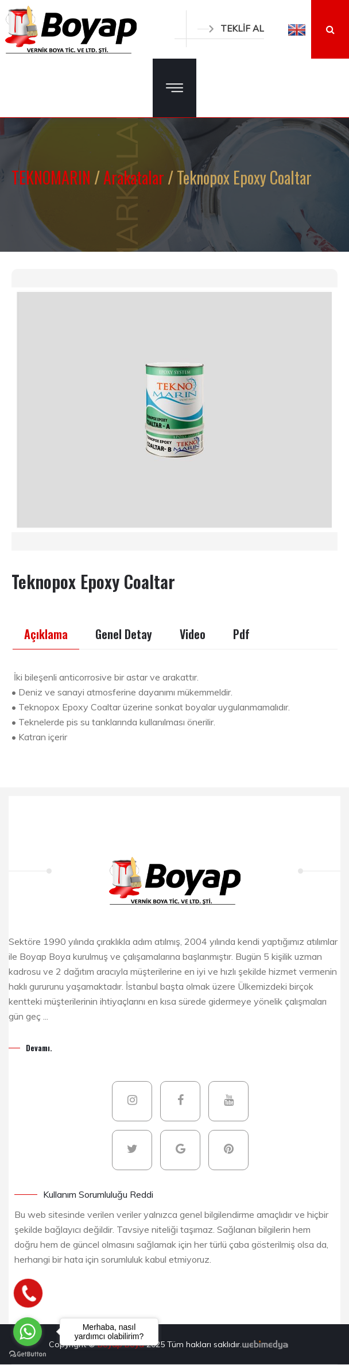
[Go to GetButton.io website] (27, 1353)
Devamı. (39, 1047)
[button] (296, 29)
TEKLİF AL (230, 28)
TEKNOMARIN (52, 177)
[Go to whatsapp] (27, 1331)
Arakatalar (135, 177)
